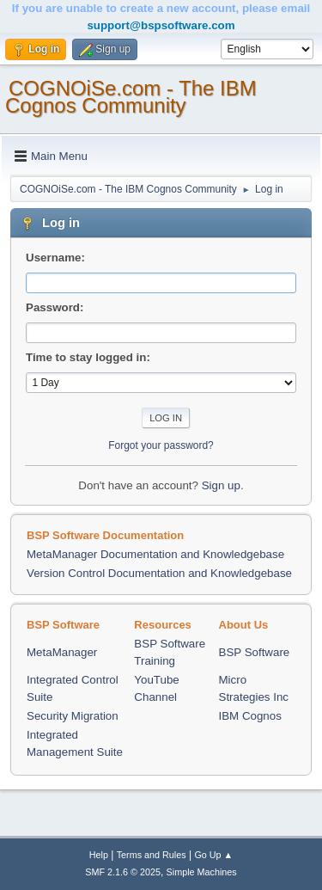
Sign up (221, 485)
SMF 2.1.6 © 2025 (123, 872)
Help (98, 855)
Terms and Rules (151, 855)
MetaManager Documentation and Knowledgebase (155, 554)
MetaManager (62, 652)
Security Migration (72, 715)
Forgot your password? (161, 445)
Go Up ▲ (213, 855)
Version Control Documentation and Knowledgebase (159, 573)
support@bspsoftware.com (160, 25)
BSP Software (254, 652)
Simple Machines (202, 872)
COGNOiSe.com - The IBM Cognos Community (131, 97)
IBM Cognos (250, 715)
